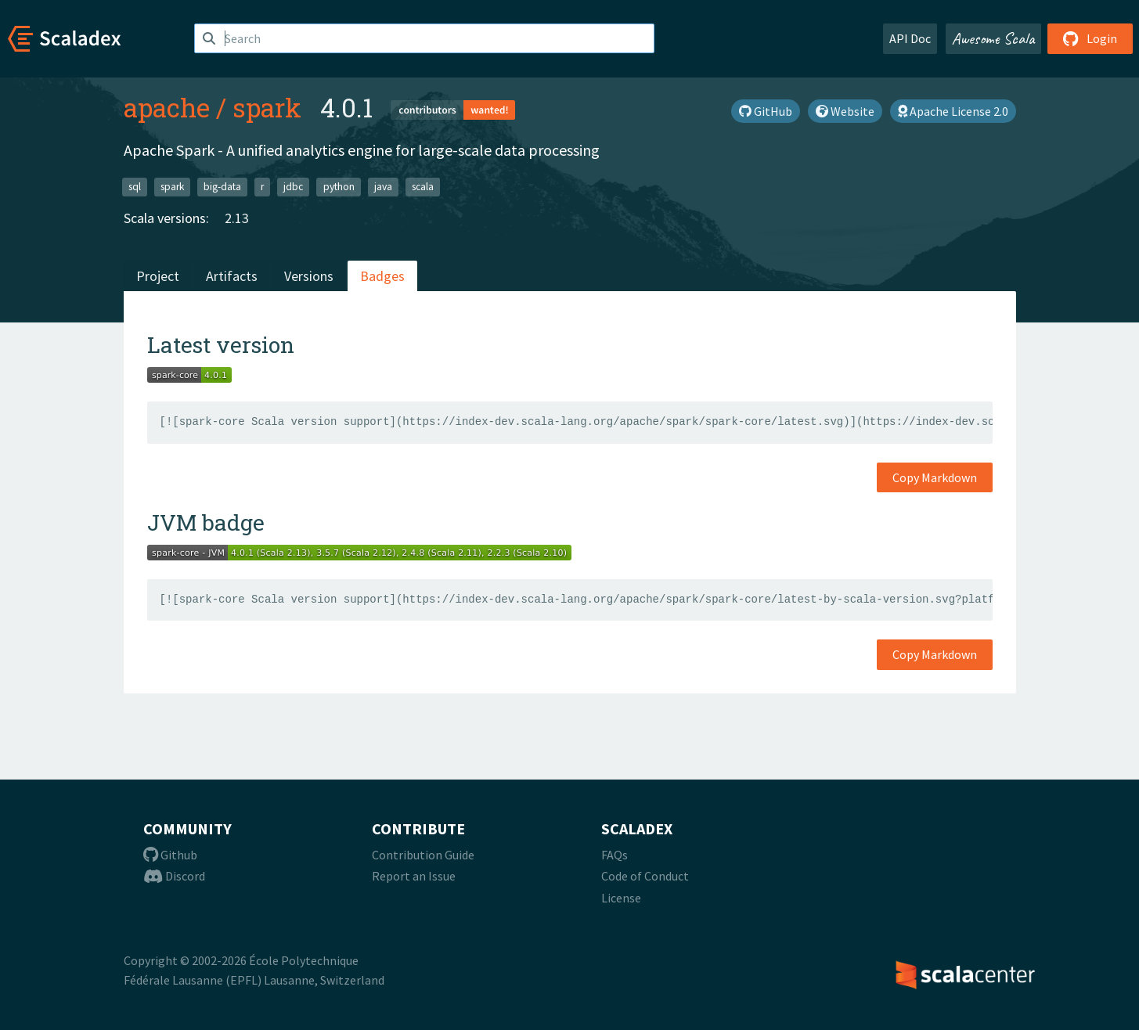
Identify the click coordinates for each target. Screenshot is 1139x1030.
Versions (308, 276)
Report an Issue (414, 876)
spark (266, 107)
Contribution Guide (423, 855)
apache (167, 107)
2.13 (237, 218)
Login (1090, 38)
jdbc (293, 186)
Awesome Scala (993, 38)
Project (157, 276)
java (383, 186)
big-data (222, 186)
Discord (174, 876)
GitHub (765, 111)
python (339, 186)
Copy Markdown (934, 477)
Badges (382, 276)
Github (170, 855)
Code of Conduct (645, 876)
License (621, 898)
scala (423, 186)
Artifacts (232, 276)
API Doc (910, 38)
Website (845, 111)
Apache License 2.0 (953, 111)
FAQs (614, 855)
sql (134, 186)
